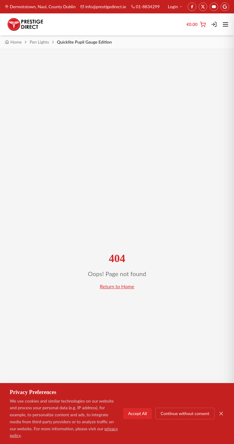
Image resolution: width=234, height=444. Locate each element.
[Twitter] (203, 6)
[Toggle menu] (225, 24)
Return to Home (117, 286)
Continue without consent (185, 413)
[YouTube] (214, 6)
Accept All (137, 413)
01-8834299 (145, 6)
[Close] (221, 413)
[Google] (225, 6)
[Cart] (196, 24)
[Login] (214, 24)
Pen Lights (39, 41)
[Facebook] (192, 6)
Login (175, 6)
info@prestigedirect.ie (103, 6)
